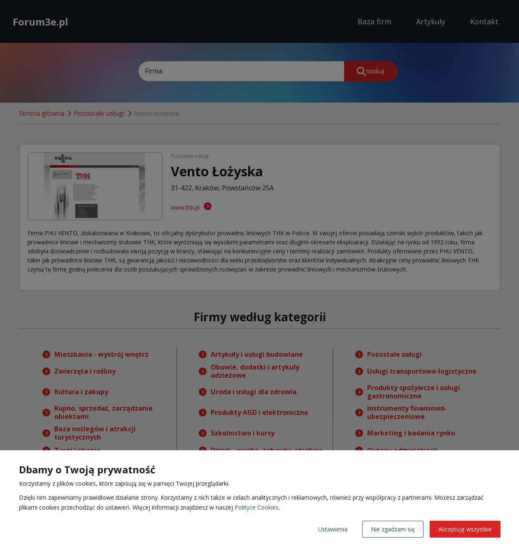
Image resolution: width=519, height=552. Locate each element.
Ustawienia (332, 529)
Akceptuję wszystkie (465, 529)
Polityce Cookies (257, 507)
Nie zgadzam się (393, 529)
